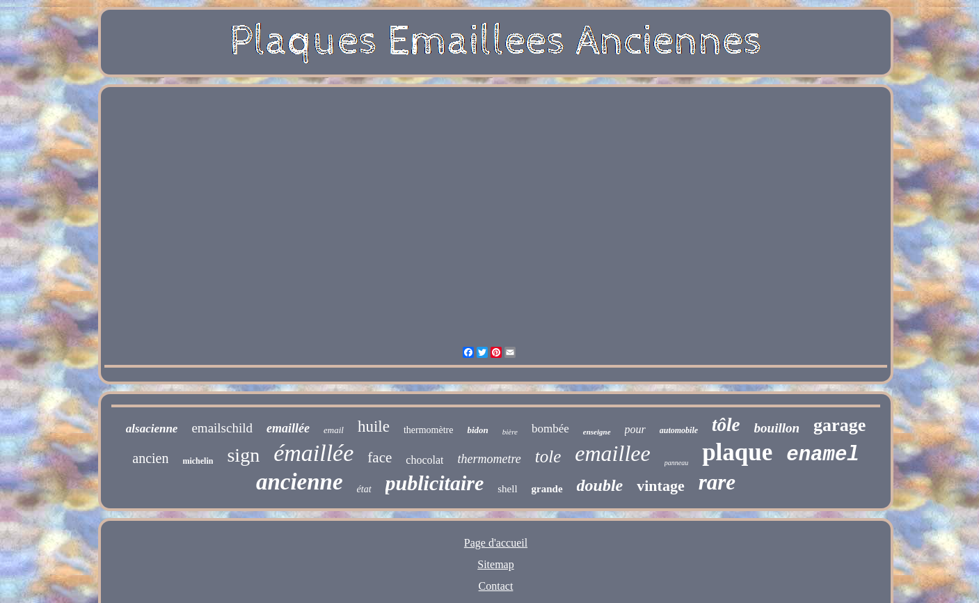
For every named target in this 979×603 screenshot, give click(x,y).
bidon (477, 430)
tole (548, 456)
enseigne (597, 432)
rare (717, 482)
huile (374, 426)
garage (839, 425)
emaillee (612, 453)
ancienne (299, 481)
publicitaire (434, 482)
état (364, 489)
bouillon (776, 428)
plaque (737, 452)
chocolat (424, 460)
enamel (822, 455)
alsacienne (152, 428)
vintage (660, 485)
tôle (726, 424)
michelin (197, 461)
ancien (150, 458)
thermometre (488, 459)
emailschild (222, 428)
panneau (676, 463)
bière (510, 432)
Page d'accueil (495, 543)
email (334, 430)
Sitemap (495, 564)
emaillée (288, 428)
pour (635, 429)
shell (507, 488)
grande (547, 488)
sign (243, 455)
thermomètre (429, 430)
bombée (550, 428)
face (379, 457)
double (600, 485)
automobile (679, 430)
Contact (496, 586)
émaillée (313, 453)
